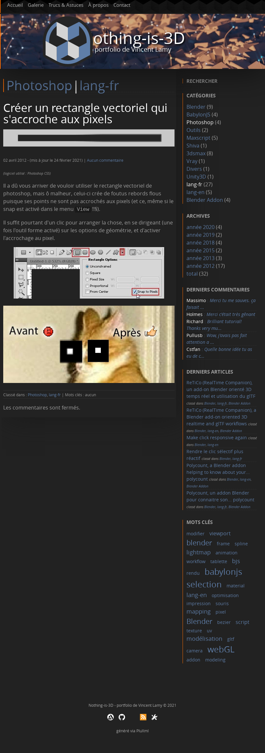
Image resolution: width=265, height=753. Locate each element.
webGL (221, 649)
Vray (191, 161)
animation (227, 553)
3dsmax (196, 153)
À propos (98, 5)
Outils (193, 130)
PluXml (142, 730)
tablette (218, 561)
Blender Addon (204, 199)
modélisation (204, 638)
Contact (121, 5)
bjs (236, 561)
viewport (220, 533)
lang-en (195, 192)
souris (222, 603)
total (192, 273)
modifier (195, 533)
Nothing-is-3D (133, 38)
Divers (194, 168)
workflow (196, 561)
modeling (215, 660)
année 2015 (200, 250)
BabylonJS (198, 114)
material (236, 586)
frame (223, 543)
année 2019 (200, 234)
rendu (193, 573)
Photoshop (39, 85)
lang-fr (99, 85)
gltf (230, 639)
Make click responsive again (216, 437)
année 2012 (200, 265)
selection (204, 584)
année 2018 (200, 242)
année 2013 (200, 258)
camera (194, 651)
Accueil (15, 5)
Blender (196, 106)
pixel (221, 612)
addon (193, 660)
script (242, 622)
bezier (224, 622)
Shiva (192, 145)
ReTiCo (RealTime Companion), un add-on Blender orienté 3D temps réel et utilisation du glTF (220, 389)
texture (194, 631)
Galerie (36, 5)
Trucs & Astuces (65, 5)
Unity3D (196, 176)
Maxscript (198, 137)
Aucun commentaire (105, 160)
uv (209, 631)
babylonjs (223, 571)
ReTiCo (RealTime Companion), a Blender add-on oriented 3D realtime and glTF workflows (221, 417)
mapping (198, 611)
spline (241, 543)
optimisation (225, 595)
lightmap (198, 552)
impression (198, 603)
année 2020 (200, 227)
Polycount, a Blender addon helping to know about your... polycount (218, 472)
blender (199, 542)
